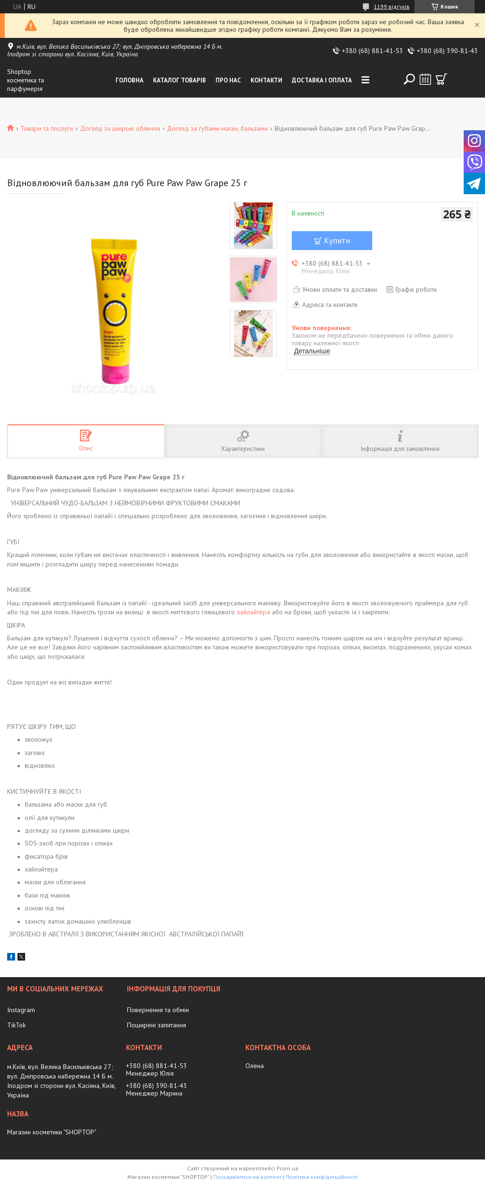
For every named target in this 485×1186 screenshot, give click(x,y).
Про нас (228, 80)
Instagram (21, 1010)
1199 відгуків (392, 6)
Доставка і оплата (322, 80)
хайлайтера (253, 612)
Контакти (266, 80)
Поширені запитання (156, 1025)
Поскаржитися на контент (247, 1176)
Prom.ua (287, 1168)
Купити (337, 240)
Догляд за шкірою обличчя (120, 128)
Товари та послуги (46, 128)
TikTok (16, 1025)
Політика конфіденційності (322, 1176)
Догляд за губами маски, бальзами (217, 128)
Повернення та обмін (158, 1010)
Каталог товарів (179, 80)
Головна (130, 80)
